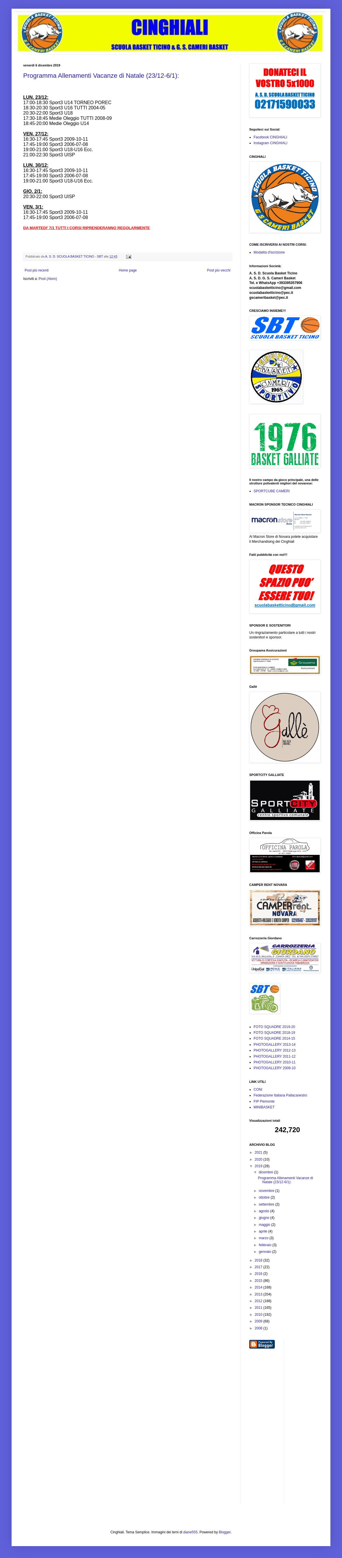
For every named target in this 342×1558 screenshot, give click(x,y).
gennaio (265, 1252)
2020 (259, 1159)
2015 (259, 1281)
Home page (128, 270)
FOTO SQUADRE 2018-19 (274, 1033)
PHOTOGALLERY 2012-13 (275, 1050)
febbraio (265, 1245)
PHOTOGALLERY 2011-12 (275, 1056)
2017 (259, 1267)
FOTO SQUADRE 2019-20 (274, 1027)
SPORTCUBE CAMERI (272, 491)
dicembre (266, 1172)
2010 (259, 1315)
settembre (267, 1204)
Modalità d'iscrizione (269, 252)
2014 (259, 1287)
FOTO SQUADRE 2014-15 (274, 1038)
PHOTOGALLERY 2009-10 (275, 1068)
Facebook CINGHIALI (270, 137)
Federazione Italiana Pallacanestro (280, 1095)
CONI (258, 1089)
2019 (259, 1166)
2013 (259, 1294)
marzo (264, 1238)
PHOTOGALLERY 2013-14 (275, 1045)
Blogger (225, 1532)
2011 (259, 1308)
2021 (259, 1152)
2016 (259, 1274)
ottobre (265, 1197)
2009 (259, 1321)
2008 (259, 1328)
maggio (265, 1225)
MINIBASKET (264, 1107)
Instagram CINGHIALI (271, 143)
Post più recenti (37, 270)
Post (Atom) (48, 279)
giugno (264, 1218)
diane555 (190, 1532)
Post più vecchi (218, 270)
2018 (259, 1260)
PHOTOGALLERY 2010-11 (275, 1062)
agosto (264, 1211)
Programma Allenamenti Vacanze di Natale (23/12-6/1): (101, 75)
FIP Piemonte (264, 1101)
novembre (267, 1191)
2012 (259, 1301)
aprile (263, 1231)
